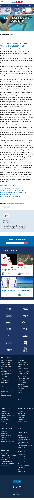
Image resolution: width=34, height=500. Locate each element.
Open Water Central (22, 382)
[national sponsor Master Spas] (25, 322)
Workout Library (21, 415)
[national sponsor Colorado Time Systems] (9, 316)
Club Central (4, 411)
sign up (26, 243)
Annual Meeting (21, 456)
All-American (20, 396)
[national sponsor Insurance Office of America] (9, 322)
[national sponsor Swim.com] (9, 336)
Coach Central (4, 431)
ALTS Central (4, 453)
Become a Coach (5, 433)
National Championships (23, 386)
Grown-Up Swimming (5, 384)
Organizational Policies (23, 437)
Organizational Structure (6, 366)
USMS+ (19, 366)
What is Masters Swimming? (7, 360)
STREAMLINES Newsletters (7, 391)
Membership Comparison (23, 368)
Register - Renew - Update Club (8, 415)
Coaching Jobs (4, 447)
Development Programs (6, 364)
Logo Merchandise (5, 386)
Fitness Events (21, 384)
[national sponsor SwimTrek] (9, 343)
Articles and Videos (9, 5)
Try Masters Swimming (6, 395)
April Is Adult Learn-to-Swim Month (8, 455)
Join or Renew (21, 360)
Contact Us (17, 492)
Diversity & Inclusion (5, 380)
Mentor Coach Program (6, 445)
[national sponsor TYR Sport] (25, 329)
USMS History (4, 376)
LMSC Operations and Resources (25, 445)
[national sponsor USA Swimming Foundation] (25, 350)
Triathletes (20, 428)
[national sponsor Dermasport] (25, 309)
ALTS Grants (4, 459)
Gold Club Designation (6, 419)
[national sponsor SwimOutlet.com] (25, 336)
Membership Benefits (22, 362)
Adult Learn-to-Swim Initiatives (7, 463)
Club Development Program (7, 423)
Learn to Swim (21, 426)
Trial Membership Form (23, 364)
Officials (19, 463)
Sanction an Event (22, 380)
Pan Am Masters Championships (25, 403)
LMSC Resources (22, 467)
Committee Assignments (23, 461)
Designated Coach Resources (7, 441)
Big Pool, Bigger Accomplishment (10, 196)
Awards (19, 469)
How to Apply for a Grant (6, 461)
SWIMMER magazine (5, 389)
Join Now (17, 481)
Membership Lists (5, 425)
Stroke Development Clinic (23, 404)
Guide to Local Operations (23, 465)
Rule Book (20, 435)
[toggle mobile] (2, 2)
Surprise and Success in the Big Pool (12, 190)
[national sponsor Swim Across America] (9, 329)
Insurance (3, 421)
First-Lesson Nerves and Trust (9, 194)
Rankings (20, 390)
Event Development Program (24, 378)
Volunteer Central (21, 454)
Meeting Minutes (21, 447)
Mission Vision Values (5, 362)
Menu (2, 2)
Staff (2, 368)
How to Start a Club (5, 413)
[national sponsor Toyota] (25, 343)
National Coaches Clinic (6, 435)
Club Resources (4, 417)
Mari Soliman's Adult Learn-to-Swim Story (13, 192)
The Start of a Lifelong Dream (9, 188)
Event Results (21, 388)
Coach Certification (5, 437)
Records (20, 392)
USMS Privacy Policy (16, 494)
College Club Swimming (6, 382)
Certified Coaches (5, 439)
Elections (20, 459)
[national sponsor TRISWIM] (9, 350)
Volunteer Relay (21, 458)
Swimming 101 (21, 425)
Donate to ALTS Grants (6, 387)
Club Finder (20, 411)
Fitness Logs (20, 419)
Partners (3, 378)
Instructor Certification (6, 465)
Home (2, 5)
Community (3, 393)
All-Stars (20, 397)
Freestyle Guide (21, 413)
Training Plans (21, 417)
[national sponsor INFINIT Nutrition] (25, 316)
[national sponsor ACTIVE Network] (9, 309)
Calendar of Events (22, 376)
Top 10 (19, 394)
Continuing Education (5, 443)
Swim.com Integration (22, 421)
